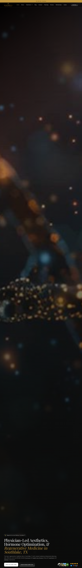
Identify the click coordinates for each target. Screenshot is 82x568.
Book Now (74, 4)
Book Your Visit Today (11, 564)
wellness (6, 560)
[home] (8, 5)
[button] (29, 5)
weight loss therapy (38, 558)
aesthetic (51, 558)
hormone (27, 558)
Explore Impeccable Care (27, 564)
